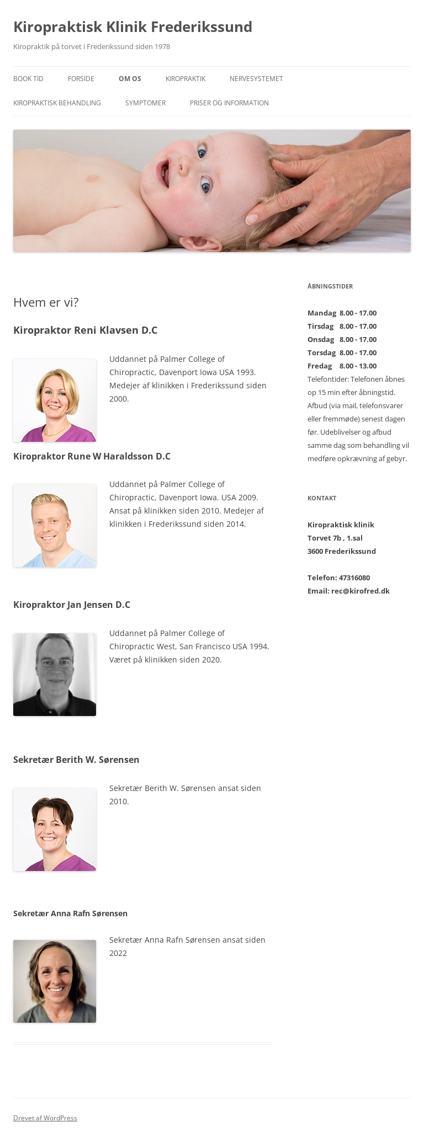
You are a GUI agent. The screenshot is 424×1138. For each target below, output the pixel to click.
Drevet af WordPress (45, 1118)
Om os (130, 78)
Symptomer (145, 103)
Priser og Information (229, 103)
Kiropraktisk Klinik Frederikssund (132, 26)
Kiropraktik (185, 78)
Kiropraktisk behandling (57, 103)
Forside (81, 78)
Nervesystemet (256, 78)
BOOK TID (28, 78)
